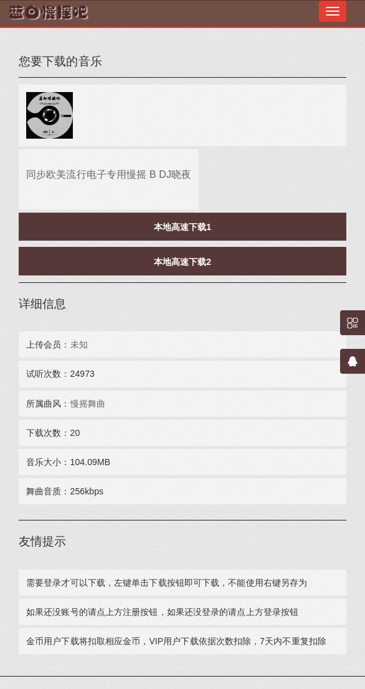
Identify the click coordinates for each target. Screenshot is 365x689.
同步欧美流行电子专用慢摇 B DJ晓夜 (108, 174)
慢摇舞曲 (87, 404)
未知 (79, 344)
